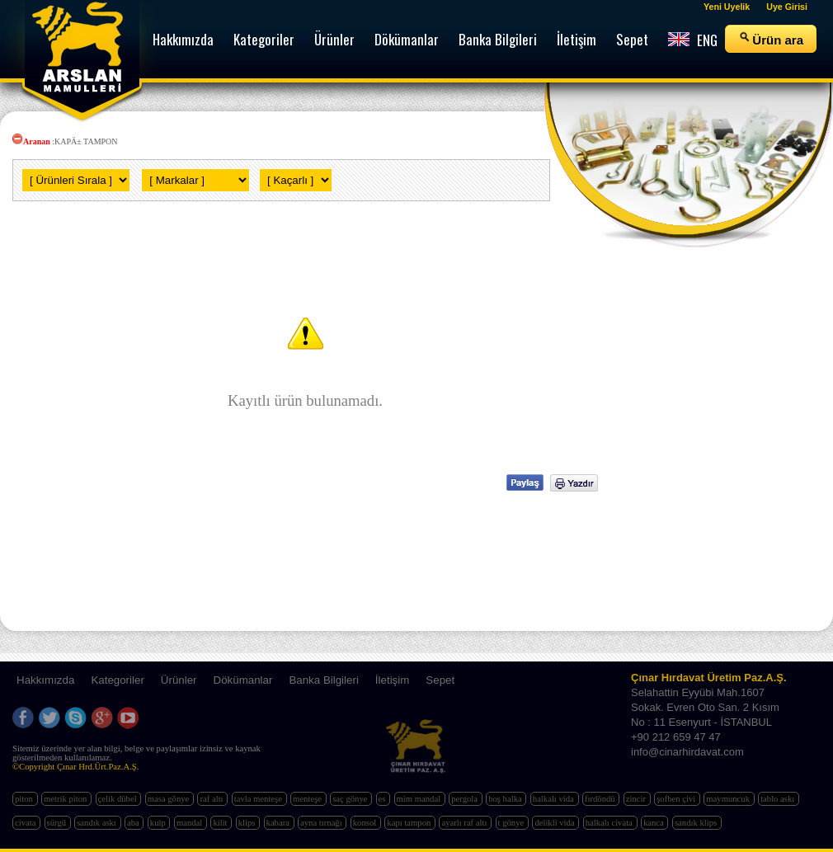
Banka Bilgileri (323, 680)
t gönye (512, 822)
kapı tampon (410, 822)
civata (26, 822)
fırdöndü (601, 798)
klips (247, 822)
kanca (654, 822)
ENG (693, 40)
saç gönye (350, 798)
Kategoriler (117, 680)
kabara (279, 822)
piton (25, 798)
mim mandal (420, 798)
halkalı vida (555, 798)
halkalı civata (610, 822)
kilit (221, 822)
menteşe (308, 798)
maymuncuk (728, 798)
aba (134, 822)
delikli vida (555, 822)
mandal (190, 822)
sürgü (57, 822)
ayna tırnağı (322, 822)
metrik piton (66, 798)
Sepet (440, 680)
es (383, 798)
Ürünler (179, 680)
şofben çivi (677, 798)
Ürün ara (770, 39)
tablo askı (778, 798)
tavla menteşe (259, 798)
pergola (465, 798)
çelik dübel (118, 798)
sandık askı (97, 822)
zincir (637, 798)
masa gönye (169, 798)
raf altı (212, 798)
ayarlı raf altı (465, 822)
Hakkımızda (45, 680)
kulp (159, 822)
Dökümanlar (243, 680)
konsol (366, 822)
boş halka (506, 798)
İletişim (392, 680)
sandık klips (697, 822)
